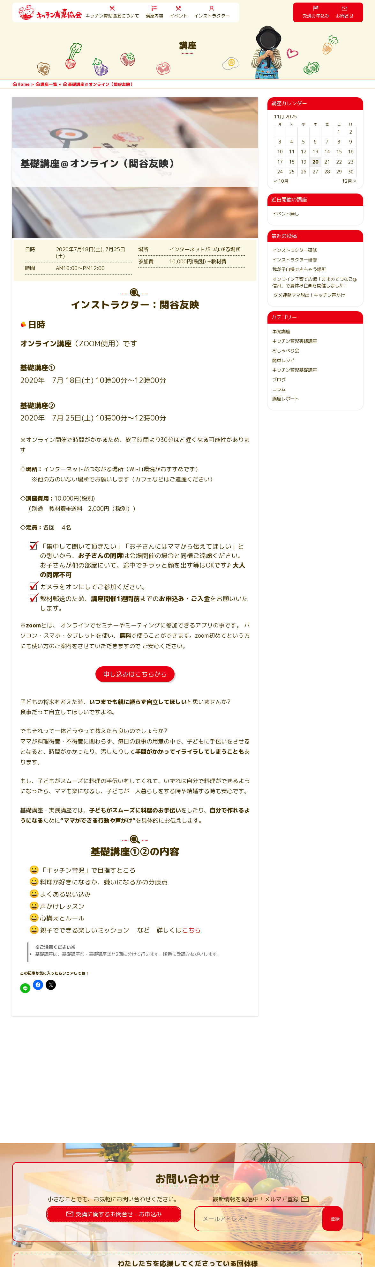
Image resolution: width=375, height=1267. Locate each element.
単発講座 (281, 331)
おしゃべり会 (285, 351)
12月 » (349, 181)
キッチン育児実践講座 (294, 341)
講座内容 (154, 16)
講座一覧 (49, 84)
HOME (50, 12)
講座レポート (285, 399)
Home (24, 84)
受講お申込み (316, 16)
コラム (279, 389)
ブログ (279, 380)
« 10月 (281, 181)
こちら (191, 930)
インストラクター (212, 16)
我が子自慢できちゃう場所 (299, 269)
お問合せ (345, 16)
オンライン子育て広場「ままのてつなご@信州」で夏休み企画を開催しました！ (314, 282)
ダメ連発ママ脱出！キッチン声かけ (308, 295)
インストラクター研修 (294, 250)
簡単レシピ (283, 360)
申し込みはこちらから (135, 674)
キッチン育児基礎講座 (294, 370)
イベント (179, 16)
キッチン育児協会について (112, 16)
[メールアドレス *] (258, 1219)
